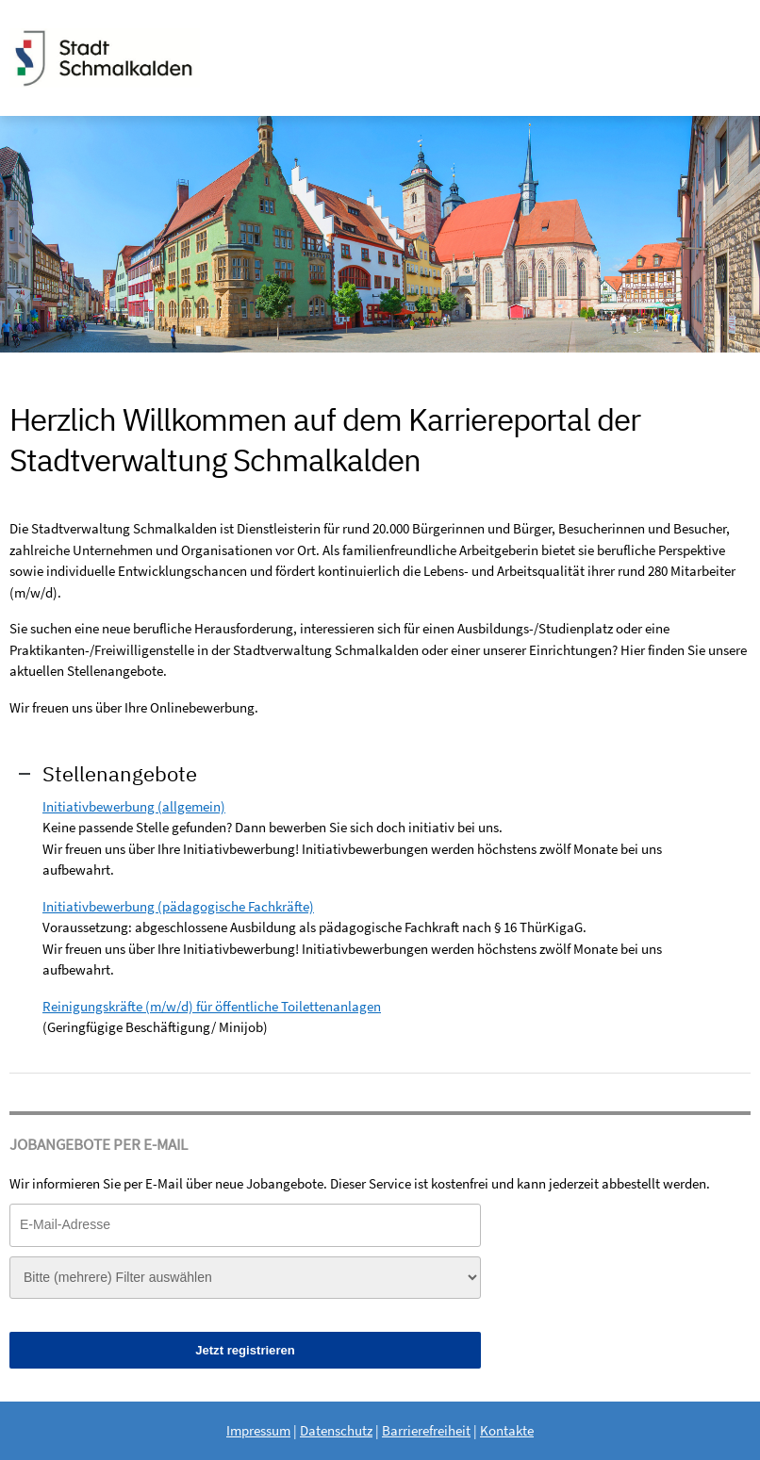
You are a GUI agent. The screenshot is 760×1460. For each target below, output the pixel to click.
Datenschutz (336, 1430)
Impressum (258, 1430)
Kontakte (507, 1430)
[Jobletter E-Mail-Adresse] (245, 1225)
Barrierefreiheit (426, 1430)
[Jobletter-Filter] (245, 1277)
